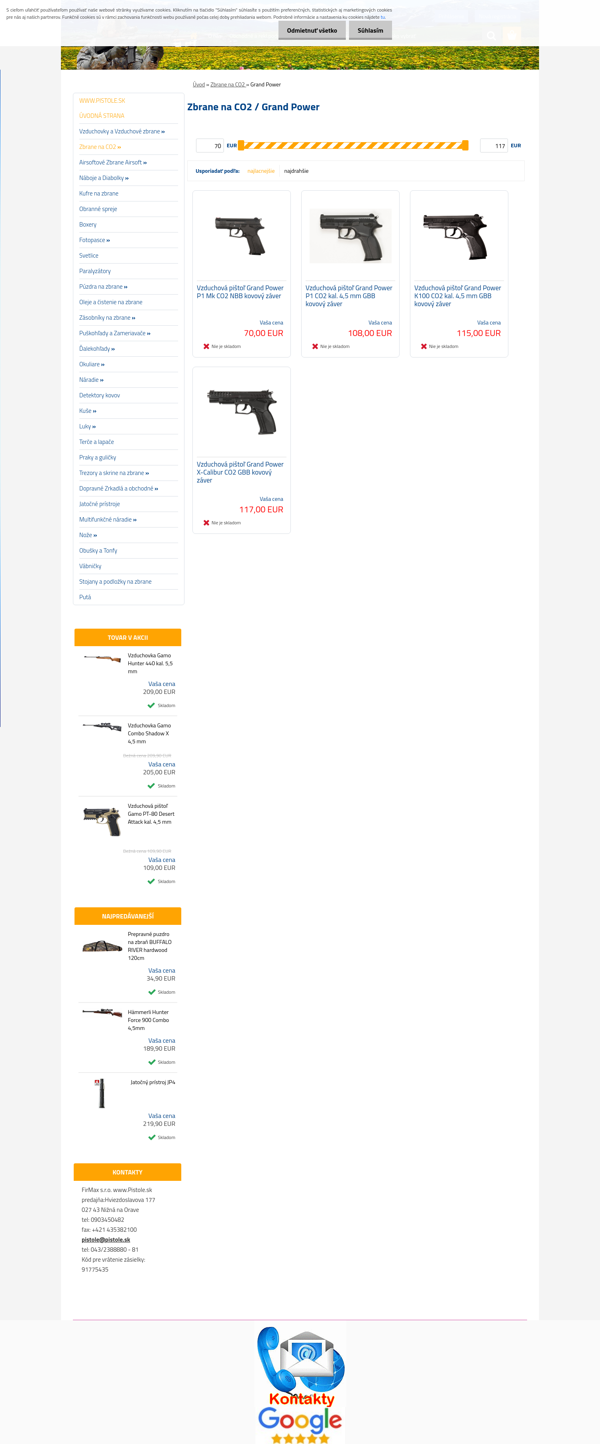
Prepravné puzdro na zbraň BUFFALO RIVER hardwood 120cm (150, 946)
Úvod (199, 84)
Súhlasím (369, 30)
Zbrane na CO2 (228, 84)
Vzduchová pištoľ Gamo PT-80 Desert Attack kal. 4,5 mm (151, 814)
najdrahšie (296, 170)
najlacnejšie (261, 170)
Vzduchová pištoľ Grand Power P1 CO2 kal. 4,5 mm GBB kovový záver (349, 297)
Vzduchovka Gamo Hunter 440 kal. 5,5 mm (150, 663)
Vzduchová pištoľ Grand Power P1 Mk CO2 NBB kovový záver (240, 293)
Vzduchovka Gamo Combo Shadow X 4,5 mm (149, 733)
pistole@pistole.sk (106, 1239)
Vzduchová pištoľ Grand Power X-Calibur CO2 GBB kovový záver (240, 474)
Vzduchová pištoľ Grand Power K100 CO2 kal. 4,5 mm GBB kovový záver (457, 297)
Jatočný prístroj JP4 (153, 1082)
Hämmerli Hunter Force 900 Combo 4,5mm (148, 1020)
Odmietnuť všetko (308, 30)
